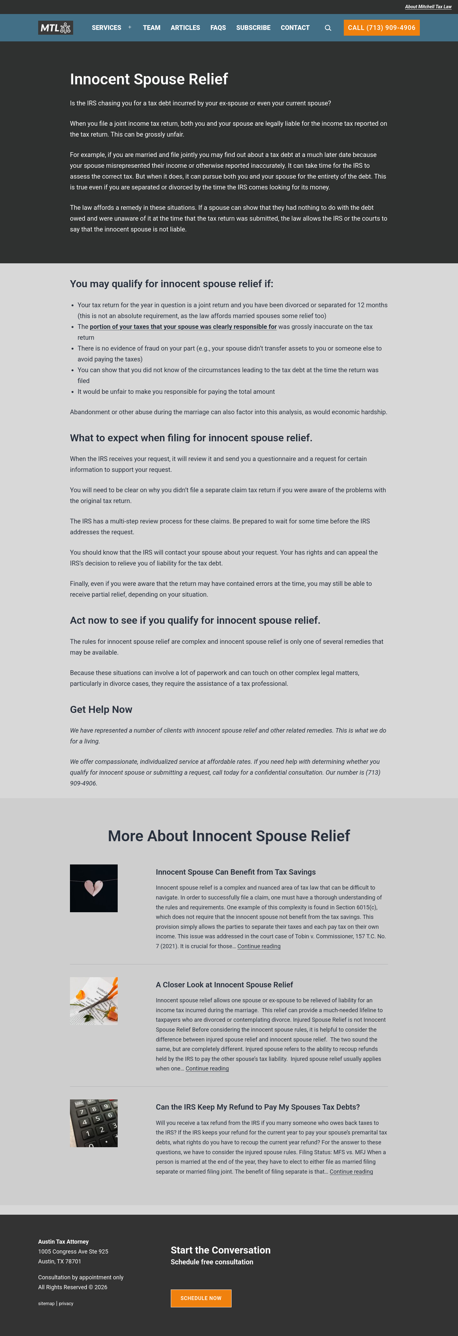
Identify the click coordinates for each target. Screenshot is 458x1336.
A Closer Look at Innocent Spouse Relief (224, 984)
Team (152, 28)
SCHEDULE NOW (201, 1298)
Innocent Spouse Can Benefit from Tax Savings (236, 872)
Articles (185, 28)
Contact (295, 28)
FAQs (218, 28)
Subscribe (253, 28)
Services (106, 28)
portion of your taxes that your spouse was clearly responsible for (183, 326)
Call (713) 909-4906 (382, 28)
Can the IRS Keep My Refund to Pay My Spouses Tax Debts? (258, 1107)
